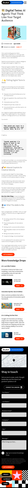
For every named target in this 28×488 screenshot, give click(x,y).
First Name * (6, 392)
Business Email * (7, 411)
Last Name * (6, 401)
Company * (5, 420)
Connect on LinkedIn (8, 47)
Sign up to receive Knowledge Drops (15, 454)
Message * (5, 438)
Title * (4, 429)
